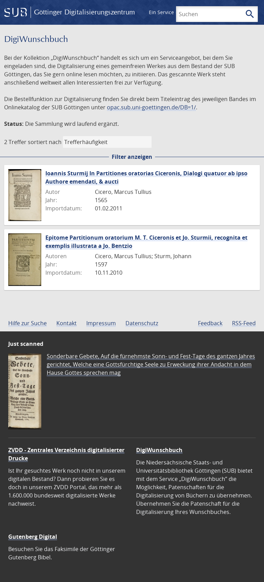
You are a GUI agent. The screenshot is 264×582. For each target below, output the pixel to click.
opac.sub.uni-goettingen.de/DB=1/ (151, 107)
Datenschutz (141, 323)
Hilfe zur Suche (27, 323)
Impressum (101, 323)
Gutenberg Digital (32, 536)
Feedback (210, 323)
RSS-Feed (244, 323)
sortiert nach (45, 142)
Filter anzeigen (132, 157)
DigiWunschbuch (159, 450)
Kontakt (66, 323)
